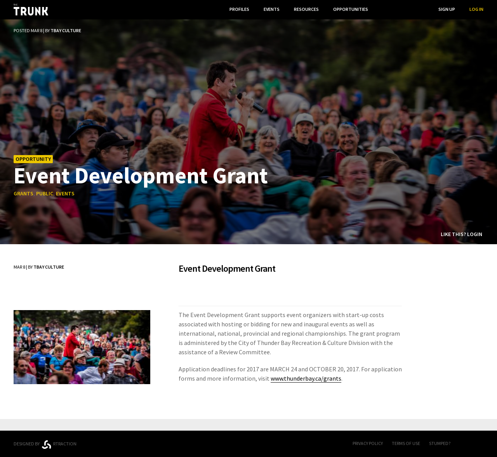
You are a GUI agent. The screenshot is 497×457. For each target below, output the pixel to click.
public (44, 193)
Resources (306, 9)
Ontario (125, 441)
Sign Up (446, 9)
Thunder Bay (183, 442)
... (384, 9)
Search (416, 9)
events (65, 193)
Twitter (479, 444)
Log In (476, 9)
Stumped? (439, 443)
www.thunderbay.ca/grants (306, 378)
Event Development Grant (141, 174)
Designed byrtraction (45, 444)
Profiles (239, 9)
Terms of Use (406, 443)
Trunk (248, 444)
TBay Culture (65, 30)
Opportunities (350, 9)
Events (272, 9)
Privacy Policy (368, 443)
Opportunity (33, 158)
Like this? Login (461, 234)
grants (23, 193)
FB (464, 444)
